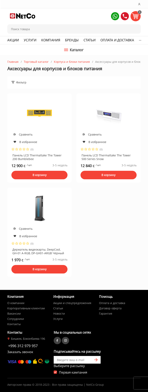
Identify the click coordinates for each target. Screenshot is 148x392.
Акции (13, 40)
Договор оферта (110, 308)
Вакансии (14, 313)
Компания (50, 40)
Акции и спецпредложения (72, 303)
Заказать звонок (20, 352)
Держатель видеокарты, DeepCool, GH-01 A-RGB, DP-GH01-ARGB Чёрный (38, 251)
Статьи (90, 40)
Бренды (72, 40)
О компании (15, 303)
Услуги (30, 40)
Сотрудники (15, 319)
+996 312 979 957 (23, 345)
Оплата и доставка (117, 40)
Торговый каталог (36, 62)
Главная (12, 62)
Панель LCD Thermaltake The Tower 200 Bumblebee (37, 157)
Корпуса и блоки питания (72, 62)
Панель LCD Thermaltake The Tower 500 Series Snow (106, 157)
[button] (115, 16)
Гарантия (105, 313)
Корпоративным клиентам (26, 308)
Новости (59, 313)
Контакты (14, 324)
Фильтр (21, 82)
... (140, 39)
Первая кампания (73, 372)
